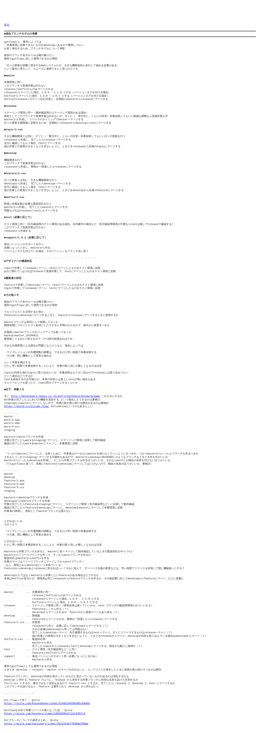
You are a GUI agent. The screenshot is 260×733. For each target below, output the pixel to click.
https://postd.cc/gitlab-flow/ (26, 406)
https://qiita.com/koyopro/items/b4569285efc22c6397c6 (44, 714)
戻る (6, 25)
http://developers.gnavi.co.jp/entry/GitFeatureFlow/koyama (55, 396)
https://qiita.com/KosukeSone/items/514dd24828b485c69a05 (47, 703)
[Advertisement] (78, 13)
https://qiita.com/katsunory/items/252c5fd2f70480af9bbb (46, 724)
